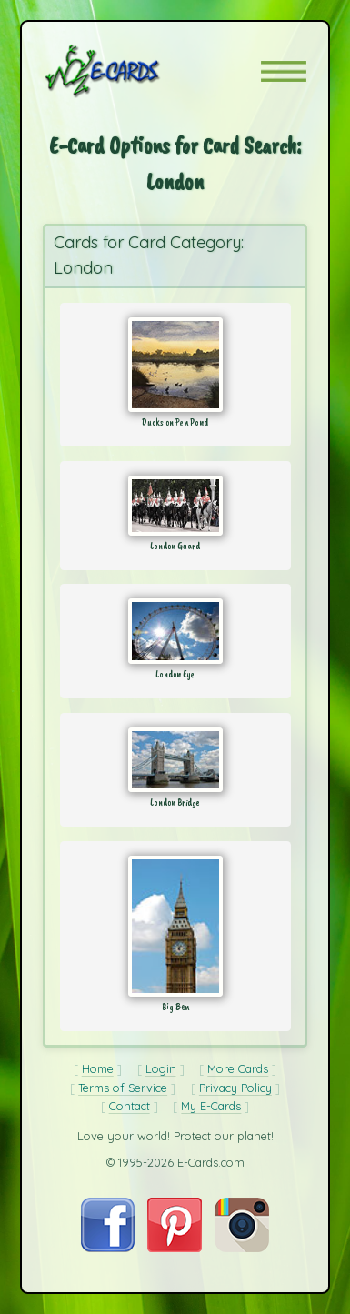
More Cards (237, 1068)
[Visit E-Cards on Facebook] (108, 1247)
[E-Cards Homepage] (134, 71)
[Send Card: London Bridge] (175, 759)
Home (98, 1068)
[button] (283, 71)
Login (160, 1068)
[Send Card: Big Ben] (175, 926)
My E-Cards (211, 1105)
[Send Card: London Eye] (175, 631)
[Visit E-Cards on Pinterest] (174, 1247)
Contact (129, 1105)
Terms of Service (122, 1087)
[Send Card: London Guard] (175, 506)
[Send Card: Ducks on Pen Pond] (175, 364)
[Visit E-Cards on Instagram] (242, 1247)
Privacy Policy (235, 1087)
